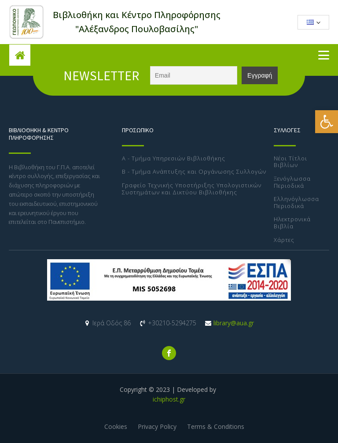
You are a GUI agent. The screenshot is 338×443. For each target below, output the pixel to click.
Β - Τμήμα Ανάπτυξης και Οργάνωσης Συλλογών (194, 171)
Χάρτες (284, 240)
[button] (326, 121)
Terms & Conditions (215, 426)
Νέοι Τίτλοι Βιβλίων (290, 162)
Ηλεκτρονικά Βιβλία (292, 223)
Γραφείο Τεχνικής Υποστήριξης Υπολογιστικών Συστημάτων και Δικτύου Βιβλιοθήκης (191, 189)
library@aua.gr (233, 323)
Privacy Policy (157, 426)
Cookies (115, 426)
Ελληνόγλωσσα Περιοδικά (296, 202)
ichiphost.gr (169, 399)
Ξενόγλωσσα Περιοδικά (292, 182)
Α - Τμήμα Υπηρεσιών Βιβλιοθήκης (173, 158)
